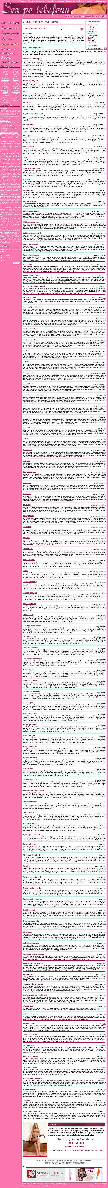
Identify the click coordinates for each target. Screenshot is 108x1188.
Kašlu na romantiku (30, 1014)
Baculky (5, 73)
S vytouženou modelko (31, 921)
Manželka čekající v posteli (33, 984)
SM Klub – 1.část (29, 637)
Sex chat (10, 39)
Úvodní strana (93, 25)
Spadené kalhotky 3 (30, 340)
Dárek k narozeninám (31, 211)
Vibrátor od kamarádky (32, 692)
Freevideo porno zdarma (56, 1)
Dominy (15, 78)
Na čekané (27, 505)
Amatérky (5, 69)
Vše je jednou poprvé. (31, 1056)
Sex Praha (4, 108)
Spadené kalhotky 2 (30, 329)
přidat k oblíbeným (100, 1184)
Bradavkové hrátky (30, 582)
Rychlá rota (27, 866)
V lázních (26, 179)
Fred (104, 298)
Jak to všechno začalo (31, 255)
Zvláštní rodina (28, 670)
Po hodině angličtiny (30, 681)
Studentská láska (29, 384)
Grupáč (90, 31)
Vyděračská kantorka (31, 943)
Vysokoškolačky (5, 102)
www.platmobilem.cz (77, 1163)
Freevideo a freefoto (7, 142)
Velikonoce (27, 406)
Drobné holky (5, 80)
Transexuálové (15, 99)
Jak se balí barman (30, 844)
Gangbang (15, 83)
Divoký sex (5, 78)
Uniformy (5, 100)
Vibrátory (22, 1)
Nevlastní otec (28, 33)
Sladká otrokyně (29, 736)
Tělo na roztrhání (29, 604)
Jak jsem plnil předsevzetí (32, 899)
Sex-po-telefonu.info (98, 1186)
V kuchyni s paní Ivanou (32, 626)
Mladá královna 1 (29, 1089)
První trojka (27, 264)
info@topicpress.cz (65, 1163)
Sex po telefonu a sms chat (9, 173)
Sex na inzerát (28, 124)
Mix (89, 38)
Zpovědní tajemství (30, 747)
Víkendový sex (28, 190)
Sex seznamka (10, 28)
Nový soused (27, 450)
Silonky (5, 97)
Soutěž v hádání (29, 910)
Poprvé (90, 42)
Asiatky (16, 71)
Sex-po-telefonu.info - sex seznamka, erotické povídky (36, 8)
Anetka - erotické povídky (37, 1)
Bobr (104, 1024)
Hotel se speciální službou (32, 659)
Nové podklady (28, 516)
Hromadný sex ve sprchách (33, 963)
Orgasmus (16, 93)
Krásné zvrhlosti (29, 146)
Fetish (15, 81)
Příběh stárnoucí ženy (31, 222)
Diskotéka (26, 362)
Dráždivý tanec (28, 812)
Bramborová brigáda (30, 1034)
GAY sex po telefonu (10, 44)
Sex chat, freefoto (6, 206)
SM (16, 97)
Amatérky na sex (6, 183)
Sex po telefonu (10, 22)
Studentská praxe (29, 428)
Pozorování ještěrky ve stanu (33, 954)
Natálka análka (28, 1045)
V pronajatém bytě (30, 593)
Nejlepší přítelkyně (30, 725)
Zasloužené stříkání (30, 823)
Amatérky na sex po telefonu (9, 152)
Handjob (91, 33)
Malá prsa (16, 88)
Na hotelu (26, 538)
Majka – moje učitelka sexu (33, 113)
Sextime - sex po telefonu (75, 1)
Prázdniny (27, 417)
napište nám (25, 1184)
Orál (89, 40)
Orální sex (5, 93)
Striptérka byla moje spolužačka (35, 995)
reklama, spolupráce (37, 1184)
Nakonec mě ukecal (30, 758)
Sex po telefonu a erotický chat (10, 163)
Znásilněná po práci (30, 714)
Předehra (15, 95)
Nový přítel (27, 1100)
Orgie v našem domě (30, 244)
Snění (25, 91)
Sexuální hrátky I (29, 201)
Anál (15, 69)
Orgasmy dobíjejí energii (32, 877)
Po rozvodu (27, 483)
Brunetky (5, 74)
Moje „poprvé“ (28, 373)
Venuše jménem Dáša (31, 275)
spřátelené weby (60, 1184)
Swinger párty (5, 99)
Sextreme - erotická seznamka (96, 1)
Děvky (15, 76)
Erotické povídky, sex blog (9, 133)
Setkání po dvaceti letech (32, 233)
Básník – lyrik (28, 703)
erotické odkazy (49, 1184)
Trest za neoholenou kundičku (34, 790)
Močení (5, 92)
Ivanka (25, 351)
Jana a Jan (27, 102)
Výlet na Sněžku (29, 1023)
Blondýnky (16, 73)
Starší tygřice (28, 769)
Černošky (15, 80)
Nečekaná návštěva (30, 1067)
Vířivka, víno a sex (30, 801)
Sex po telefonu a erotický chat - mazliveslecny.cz (10, 231)
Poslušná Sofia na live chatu (33, 1078)
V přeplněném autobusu (32, 1111)
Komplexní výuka (29, 297)
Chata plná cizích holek (31, 855)
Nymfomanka (16, 92)
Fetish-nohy (5, 83)
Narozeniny (27, 318)
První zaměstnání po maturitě (34, 286)
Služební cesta (28, 549)
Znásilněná (27, 494)
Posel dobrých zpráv (30, 780)
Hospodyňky (5, 87)
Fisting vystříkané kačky (32, 888)
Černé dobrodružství (30, 648)
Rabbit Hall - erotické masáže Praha (10, 120)
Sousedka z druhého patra (32, 58)
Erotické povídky (10, 33)
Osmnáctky (5, 95)
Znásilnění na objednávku (32, 47)
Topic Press (54, 1163)
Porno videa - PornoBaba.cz (9, 194)
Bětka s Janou (28, 615)
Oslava (25, 157)
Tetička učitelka (29, 560)
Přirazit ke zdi (28, 1006)
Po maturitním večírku (31, 168)
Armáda (5, 71)
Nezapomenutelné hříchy (32, 69)
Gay (5, 85)
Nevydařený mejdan (30, 80)
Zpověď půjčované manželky (33, 307)
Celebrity (5, 76)
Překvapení (27, 527)
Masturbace (15, 90)
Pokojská (26, 461)
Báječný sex (27, 932)
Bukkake (15, 74)
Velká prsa (15, 100)
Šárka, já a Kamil (29, 135)
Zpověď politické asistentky (33, 834)
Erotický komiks (5, 81)
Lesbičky (5, 88)
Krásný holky (16, 87)
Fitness (25, 571)
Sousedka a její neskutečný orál (34, 395)
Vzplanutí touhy (29, 974)
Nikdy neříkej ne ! (29, 472)
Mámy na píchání (5, 90)
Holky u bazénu (15, 85)
